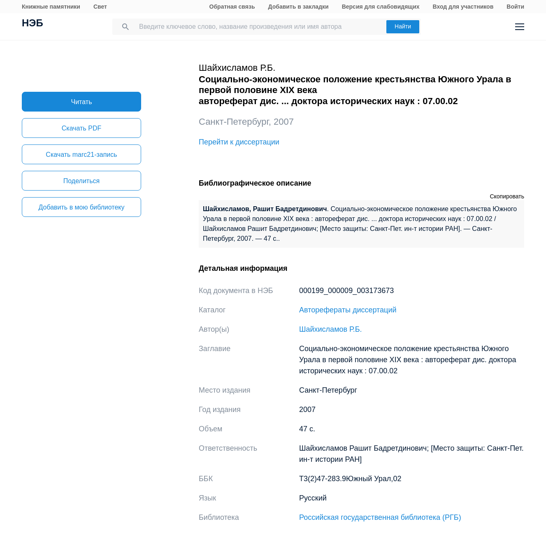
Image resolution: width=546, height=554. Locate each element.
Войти (515, 6)
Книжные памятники (51, 6)
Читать (81, 101)
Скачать (81, 128)
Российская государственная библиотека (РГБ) (380, 517)
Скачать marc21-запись (81, 154)
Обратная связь (232, 6)
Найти (403, 26)
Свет (100, 6)
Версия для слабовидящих (381, 6)
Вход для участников (463, 6)
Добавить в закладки (298, 6)
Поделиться (81, 180)
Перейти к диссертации (239, 142)
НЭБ (32, 23)
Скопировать (507, 196)
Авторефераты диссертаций (348, 310)
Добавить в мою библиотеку (81, 207)
